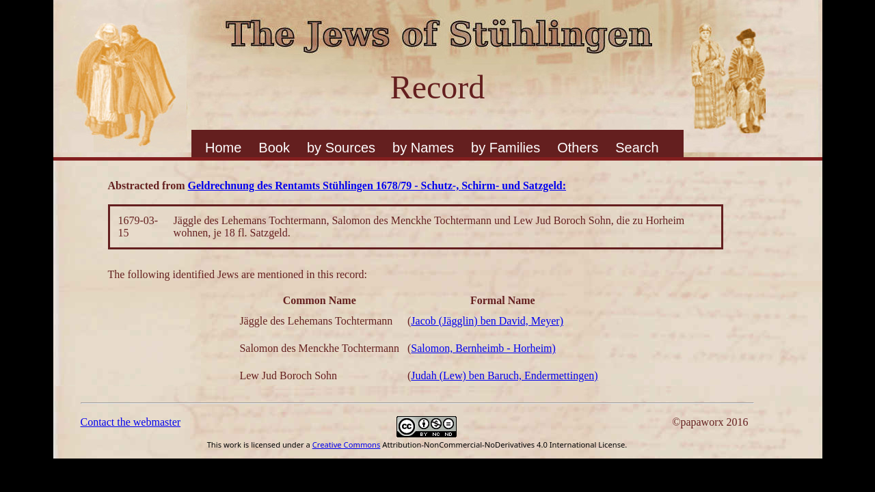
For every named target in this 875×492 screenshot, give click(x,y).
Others (577, 147)
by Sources (341, 147)
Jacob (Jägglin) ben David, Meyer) (487, 321)
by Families (505, 147)
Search (636, 147)
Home (223, 147)
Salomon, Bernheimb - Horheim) (483, 348)
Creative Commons (346, 444)
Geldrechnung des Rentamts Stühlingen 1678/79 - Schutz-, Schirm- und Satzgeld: (377, 185)
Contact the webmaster (131, 422)
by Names (423, 147)
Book (274, 147)
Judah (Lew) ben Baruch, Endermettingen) (504, 375)
